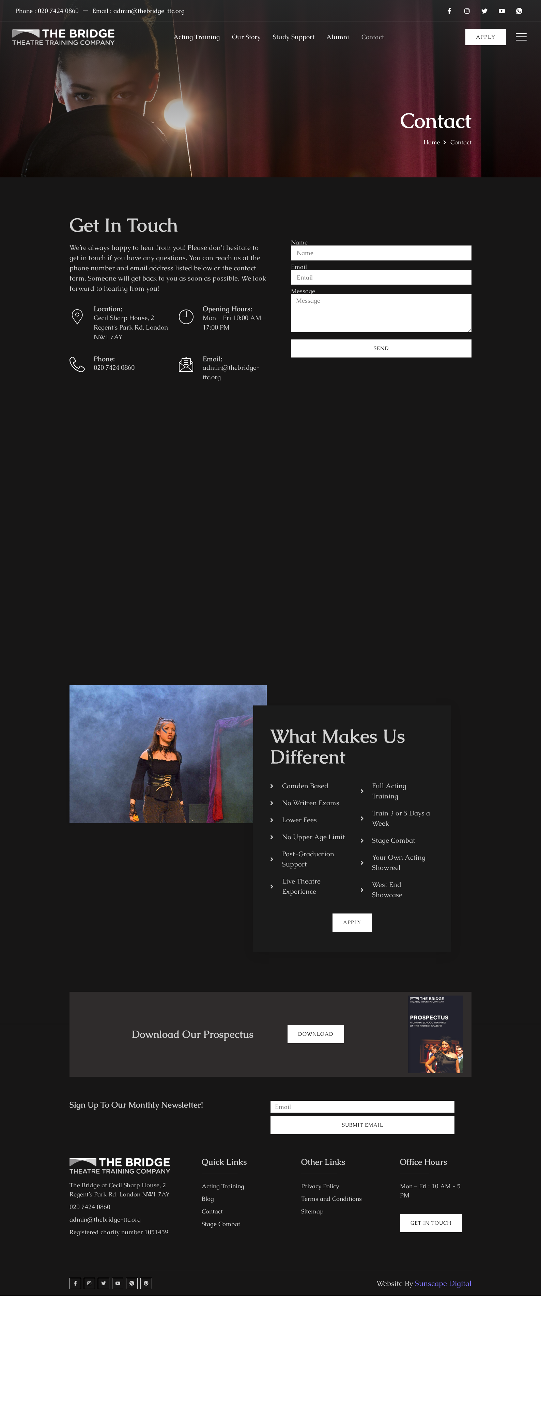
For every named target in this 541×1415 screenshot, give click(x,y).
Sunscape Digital (443, 1287)
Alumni (342, 37)
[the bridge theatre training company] (270, 527)
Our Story (244, 37)
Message (303, 291)
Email (299, 266)
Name (299, 241)
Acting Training (190, 37)
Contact (380, 37)
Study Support (294, 37)
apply (485, 37)
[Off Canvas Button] (517, 37)
